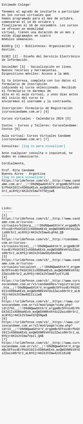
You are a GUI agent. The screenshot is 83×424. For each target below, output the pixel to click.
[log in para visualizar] (43, 173)
